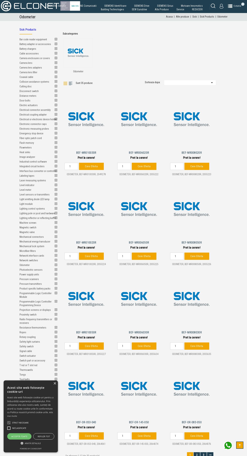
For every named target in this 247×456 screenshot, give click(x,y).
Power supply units (29, 274)
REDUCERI (197, 9)
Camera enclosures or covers (35, 58)
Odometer (25, 265)
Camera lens (26, 62)
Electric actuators (29, 105)
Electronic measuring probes (34, 128)
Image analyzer (27, 156)
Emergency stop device (31, 133)
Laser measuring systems (33, 180)
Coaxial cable (26, 77)
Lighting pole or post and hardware (37, 213)
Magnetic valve (27, 232)
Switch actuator (28, 355)
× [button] (54, 383)
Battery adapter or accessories (35, 44)
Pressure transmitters (31, 283)
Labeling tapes (27, 175)
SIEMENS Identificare (115, 5)
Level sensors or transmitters (35, 194)
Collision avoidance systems (34, 81)
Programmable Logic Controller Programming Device (36, 303)
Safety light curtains (30, 341)
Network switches (29, 260)
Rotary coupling (28, 337)
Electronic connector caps (33, 124)
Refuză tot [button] (44, 436)
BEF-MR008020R (192, 151)
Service (180, 9)
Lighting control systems (32, 208)
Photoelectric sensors (31, 269)
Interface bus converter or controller (38, 171)
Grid (65, 83)
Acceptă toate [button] (19, 436)
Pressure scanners (29, 279)
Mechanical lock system (32, 246)
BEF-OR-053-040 (86, 417)
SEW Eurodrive (139, 9)
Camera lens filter (28, 72)
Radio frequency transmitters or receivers (36, 321)
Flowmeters (26, 147)
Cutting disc (26, 86)
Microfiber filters (28, 251)
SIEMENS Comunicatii (85, 5)
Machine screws (28, 222)
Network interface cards (32, 255)
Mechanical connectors (32, 236)
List (71, 83)
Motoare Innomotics (192, 5)
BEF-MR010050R (86, 329)
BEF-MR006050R (139, 240)
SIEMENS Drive (142, 5)
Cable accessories (29, 53)
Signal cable (26, 351)
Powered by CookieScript (31, 449)
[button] (30, 443)
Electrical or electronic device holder (38, 119)
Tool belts (25, 379)
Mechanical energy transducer (35, 241)
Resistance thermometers (33, 327)
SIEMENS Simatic (57, 5)
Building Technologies (112, 9)
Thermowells (26, 369)
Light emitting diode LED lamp (35, 199)
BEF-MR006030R (139, 329)
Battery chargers (28, 48)
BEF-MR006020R (139, 151)
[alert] (31, 416)
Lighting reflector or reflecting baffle (38, 218)
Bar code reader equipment (33, 39)
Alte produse (162, 9)
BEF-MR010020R (86, 240)
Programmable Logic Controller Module (36, 295)
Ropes (23, 332)
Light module (26, 204)
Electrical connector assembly (35, 109)
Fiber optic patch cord (31, 138)
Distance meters (28, 95)
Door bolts (25, 100)
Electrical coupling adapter (33, 114)
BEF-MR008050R (192, 240)
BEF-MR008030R (192, 329)
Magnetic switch (28, 227)
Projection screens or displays (35, 309)
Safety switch (27, 346)
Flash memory (27, 142)
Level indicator (27, 185)
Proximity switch (28, 314)
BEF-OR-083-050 (192, 417)
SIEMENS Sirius (165, 5)
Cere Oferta (91, 165)
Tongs (23, 374)
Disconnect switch (29, 91)
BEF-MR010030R (86, 151)
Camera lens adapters (31, 67)
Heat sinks (25, 152)
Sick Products (28, 29)
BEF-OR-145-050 (139, 417)
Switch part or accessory (32, 360)
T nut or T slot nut (28, 365)
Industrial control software (33, 161)
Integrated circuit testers (32, 166)
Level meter (25, 189)
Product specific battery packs (35, 288)
